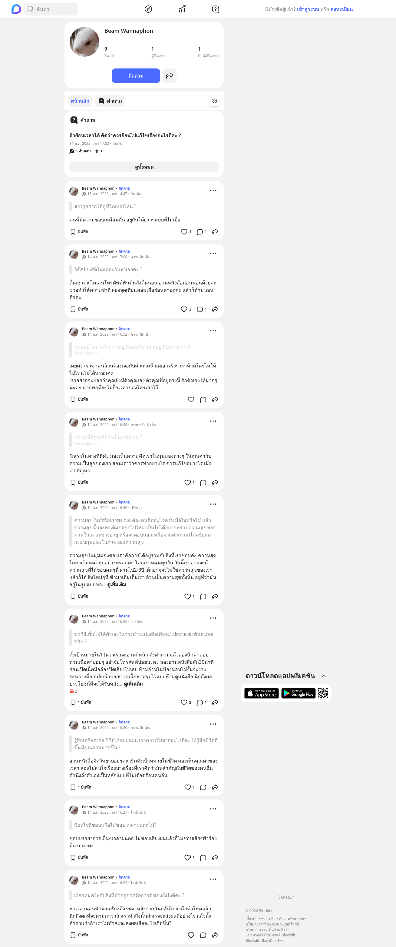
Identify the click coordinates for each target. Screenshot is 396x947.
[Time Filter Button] (218, 100)
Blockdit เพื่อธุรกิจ (260, 940)
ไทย (280, 940)
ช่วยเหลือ (268, 918)
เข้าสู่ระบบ (308, 9)
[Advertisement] (286, 800)
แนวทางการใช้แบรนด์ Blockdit (270, 935)
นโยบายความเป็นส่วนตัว (265, 929)
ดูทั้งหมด (144, 166)
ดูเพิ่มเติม (116, 584)
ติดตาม (136, 75)
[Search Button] (30, 9)
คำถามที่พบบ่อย (291, 918)
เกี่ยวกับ (252, 918)
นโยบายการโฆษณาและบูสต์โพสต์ (272, 924)
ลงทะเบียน (342, 9)
